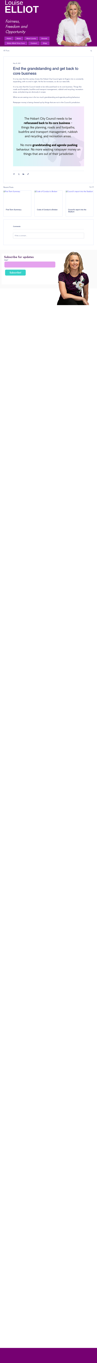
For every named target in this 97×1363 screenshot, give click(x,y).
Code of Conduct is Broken (47, 210)
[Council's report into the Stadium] (80, 198)
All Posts (6, 50)
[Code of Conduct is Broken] (48, 198)
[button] (91, 50)
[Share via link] (28, 174)
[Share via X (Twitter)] (19, 174)
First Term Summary (13, 210)
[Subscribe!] (15, 273)
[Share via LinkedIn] (23, 174)
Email (5, 260)
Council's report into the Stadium (77, 211)
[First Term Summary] (17, 198)
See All (91, 187)
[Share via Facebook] (14, 174)
